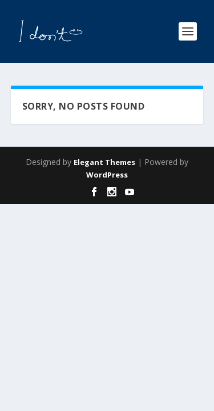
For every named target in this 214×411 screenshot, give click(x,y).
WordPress (107, 175)
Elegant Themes (104, 162)
